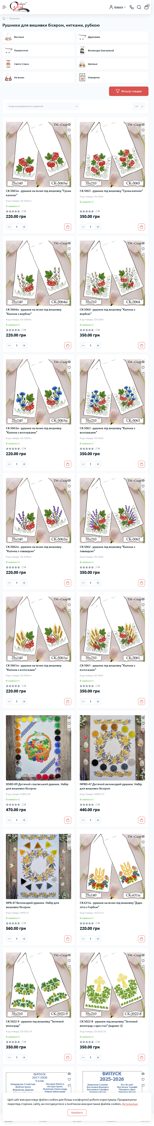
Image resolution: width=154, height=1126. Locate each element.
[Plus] (24, 227)
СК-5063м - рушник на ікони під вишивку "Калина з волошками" (33, 430)
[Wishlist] (69, 129)
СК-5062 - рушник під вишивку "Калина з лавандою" (107, 549)
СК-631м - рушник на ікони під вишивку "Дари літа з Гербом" (111, 905)
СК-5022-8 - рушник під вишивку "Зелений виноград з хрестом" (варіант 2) (109, 1023)
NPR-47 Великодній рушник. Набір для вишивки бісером (32, 905)
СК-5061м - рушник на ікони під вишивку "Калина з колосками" (33, 667)
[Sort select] (43, 106)
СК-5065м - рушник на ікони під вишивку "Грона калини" (38, 193)
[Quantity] (17, 226)
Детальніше (130, 1104)
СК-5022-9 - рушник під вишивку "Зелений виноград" (35, 1023)
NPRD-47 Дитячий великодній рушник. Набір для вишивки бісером (111, 786)
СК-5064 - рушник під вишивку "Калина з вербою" (107, 311)
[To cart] (67, 226)
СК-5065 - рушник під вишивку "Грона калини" (111, 191)
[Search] (139, 7)
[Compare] (69, 135)
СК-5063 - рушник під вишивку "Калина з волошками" (107, 430)
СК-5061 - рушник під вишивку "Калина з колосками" (107, 667)
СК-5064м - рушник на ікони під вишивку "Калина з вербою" (33, 311)
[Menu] (4, 7)
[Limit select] (139, 106)
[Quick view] (69, 124)
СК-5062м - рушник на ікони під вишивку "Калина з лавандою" (33, 549)
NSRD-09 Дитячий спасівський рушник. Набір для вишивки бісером (37, 786)
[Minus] (9, 227)
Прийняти (77, 1112)
